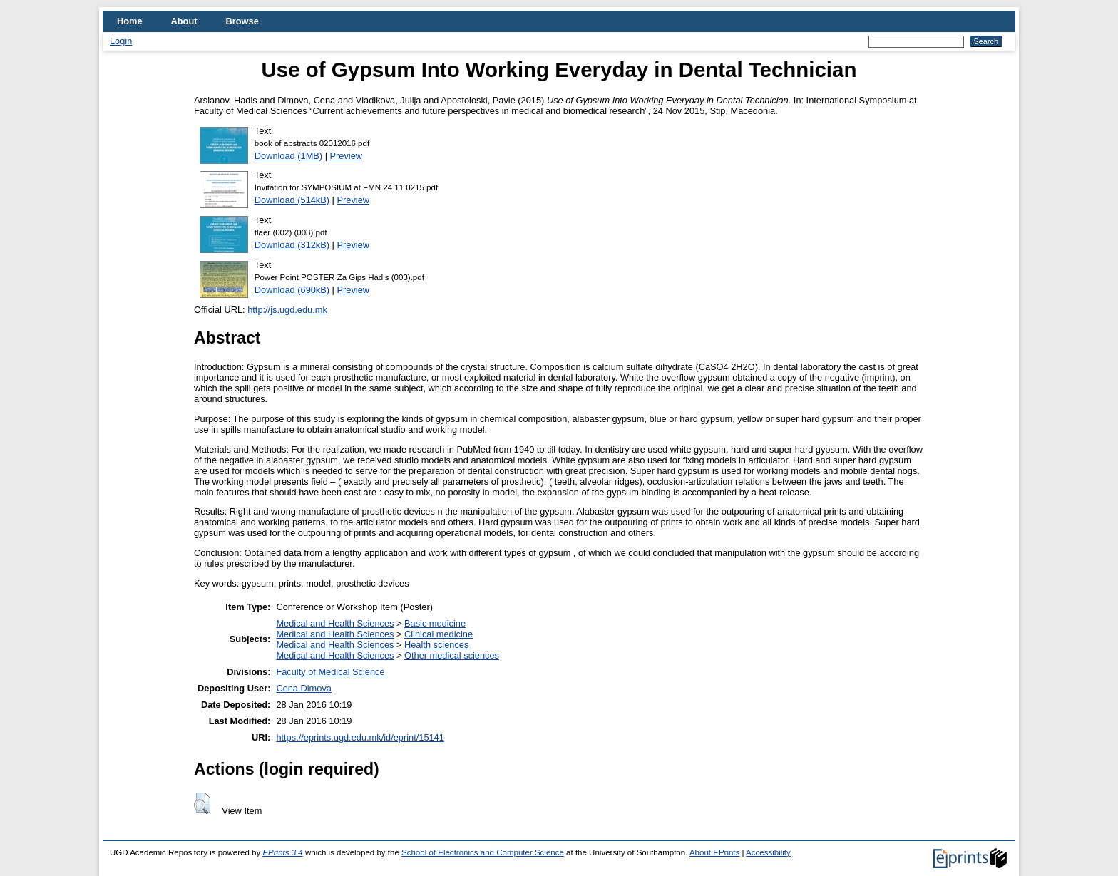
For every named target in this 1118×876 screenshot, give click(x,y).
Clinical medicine (438, 634)
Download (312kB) (292, 244)
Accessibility (768, 852)
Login (121, 41)
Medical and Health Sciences (335, 623)
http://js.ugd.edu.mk (287, 309)
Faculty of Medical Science (330, 671)
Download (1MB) (288, 155)
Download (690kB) (292, 289)
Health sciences (436, 644)
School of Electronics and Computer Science (482, 852)
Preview (346, 155)
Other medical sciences (451, 655)
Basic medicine (435, 623)
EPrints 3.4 (282, 852)
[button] (202, 803)
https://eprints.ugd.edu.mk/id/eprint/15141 (359, 737)
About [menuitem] (184, 21)
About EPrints (714, 852)
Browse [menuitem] (242, 21)
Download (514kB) (292, 200)
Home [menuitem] (130, 21)
